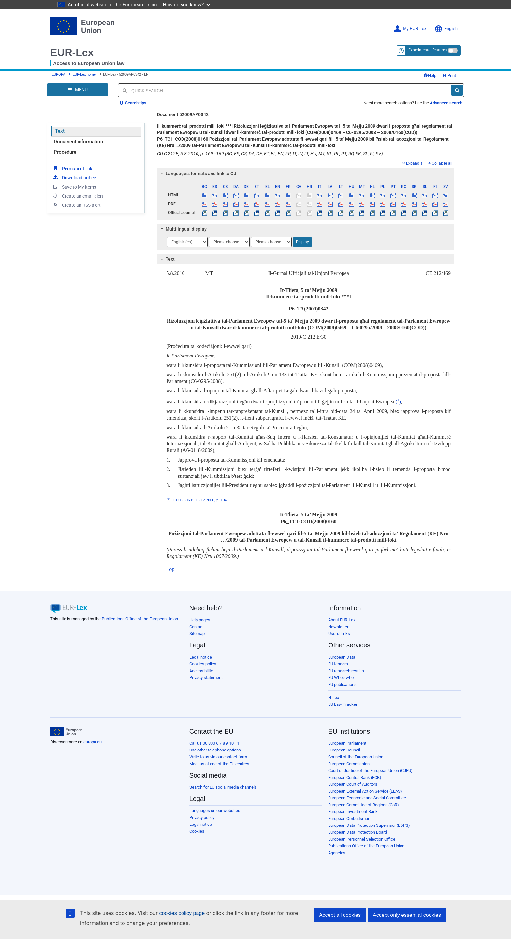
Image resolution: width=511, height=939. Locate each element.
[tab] (305, 173)
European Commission (349, 763)
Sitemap (197, 633)
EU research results (346, 670)
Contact (196, 626)
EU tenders (338, 663)
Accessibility (201, 670)
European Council (344, 750)
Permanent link (72, 168)
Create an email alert (77, 195)
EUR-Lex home (84, 74)
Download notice (74, 177)
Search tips (133, 102)
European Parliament (347, 743)
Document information (78, 141)
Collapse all (440, 163)
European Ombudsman (349, 818)
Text (60, 131)
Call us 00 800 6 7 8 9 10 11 (214, 743)
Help (429, 75)
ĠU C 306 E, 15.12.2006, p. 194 (200, 500)
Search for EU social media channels (223, 787)
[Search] (457, 90)
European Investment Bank (353, 811)
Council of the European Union (355, 756)
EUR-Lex (72, 52)
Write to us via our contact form (218, 756)
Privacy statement (206, 677)
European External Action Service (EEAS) (365, 791)
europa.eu (92, 741)
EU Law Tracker (342, 704)
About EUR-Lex (341, 619)
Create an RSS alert (76, 205)
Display (302, 242)
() (397, 401)
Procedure (65, 152)
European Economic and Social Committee (367, 797)
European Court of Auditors (352, 784)
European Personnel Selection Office (361, 839)
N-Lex (333, 697)
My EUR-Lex (409, 29)
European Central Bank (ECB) (354, 777)
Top (171, 569)
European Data (341, 657)
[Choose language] (187, 242)
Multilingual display (182, 229)
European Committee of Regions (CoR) (363, 804)
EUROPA (58, 74)
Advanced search (446, 102)
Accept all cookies (340, 915)
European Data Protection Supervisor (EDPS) (369, 825)
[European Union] (66, 731)
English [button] (446, 29)
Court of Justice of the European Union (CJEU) (370, 770)
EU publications (342, 684)
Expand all (413, 163)
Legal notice (200, 657)
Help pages (199, 619)
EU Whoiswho (341, 677)
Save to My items (74, 186)
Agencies (336, 852)
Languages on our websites (214, 810)
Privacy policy (201, 817)
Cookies (196, 831)
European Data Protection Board (357, 832)
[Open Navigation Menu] (77, 89)
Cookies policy (202, 663)
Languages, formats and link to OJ (197, 173)
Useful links (339, 633)
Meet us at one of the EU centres (219, 763)
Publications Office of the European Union (140, 618)
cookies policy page (182, 913)
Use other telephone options (215, 750)
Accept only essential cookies (407, 915)
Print (449, 75)
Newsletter (338, 626)
